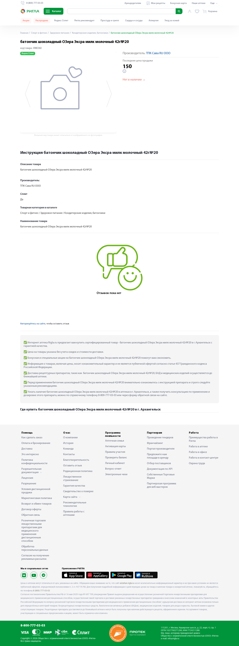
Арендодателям (133, 3)
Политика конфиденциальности (34, 462)
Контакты (69, 454)
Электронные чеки (116, 474)
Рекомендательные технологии (74, 504)
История (68, 443)
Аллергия (153, 20)
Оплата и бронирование (35, 443)
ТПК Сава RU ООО (158, 53)
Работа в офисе (198, 452)
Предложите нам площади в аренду (158, 456)
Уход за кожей (172, 20)
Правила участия (115, 452)
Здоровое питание (60, 33)
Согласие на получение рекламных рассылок (35, 557)
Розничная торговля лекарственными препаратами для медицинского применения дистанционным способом (33, 530)
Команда (68, 448)
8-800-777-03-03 (33, 625)
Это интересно (30, 454)
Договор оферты (31, 509)
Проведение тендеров (160, 437)
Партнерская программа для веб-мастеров (161, 485)
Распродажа (42, 20)
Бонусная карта (178, 3)
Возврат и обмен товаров (36, 504)
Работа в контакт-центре (203, 457)
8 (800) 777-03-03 (41, 591)
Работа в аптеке (198, 446)
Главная (24, 33)
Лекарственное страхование (72, 478)
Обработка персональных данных (34, 548)
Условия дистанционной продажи (35, 491)
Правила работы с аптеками (73, 513)
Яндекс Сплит (61, 20)
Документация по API (159, 469)
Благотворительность (76, 460)
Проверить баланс (116, 457)
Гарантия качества (74, 485)
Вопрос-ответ (113, 469)
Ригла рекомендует (84, 20)
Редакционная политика (77, 471)
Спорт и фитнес (39, 33)
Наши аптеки (198, 3)
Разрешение (28, 483)
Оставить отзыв (72, 465)
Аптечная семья (114, 440)
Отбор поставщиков (159, 463)
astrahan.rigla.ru (127, 583)
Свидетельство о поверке (78, 491)
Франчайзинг (155, 443)
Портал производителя (160, 448)
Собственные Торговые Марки (161, 476)
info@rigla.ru (173, 639)
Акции (26, 20)
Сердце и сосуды (134, 20)
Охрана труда (197, 463)
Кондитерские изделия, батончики (90, 33)
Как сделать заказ (31, 437)
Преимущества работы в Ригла (203, 439)
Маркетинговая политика (36, 498)
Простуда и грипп (110, 20)
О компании (70, 437)
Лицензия (27, 478)
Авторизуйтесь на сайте (32, 323)
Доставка (26, 448)
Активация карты (115, 446)
